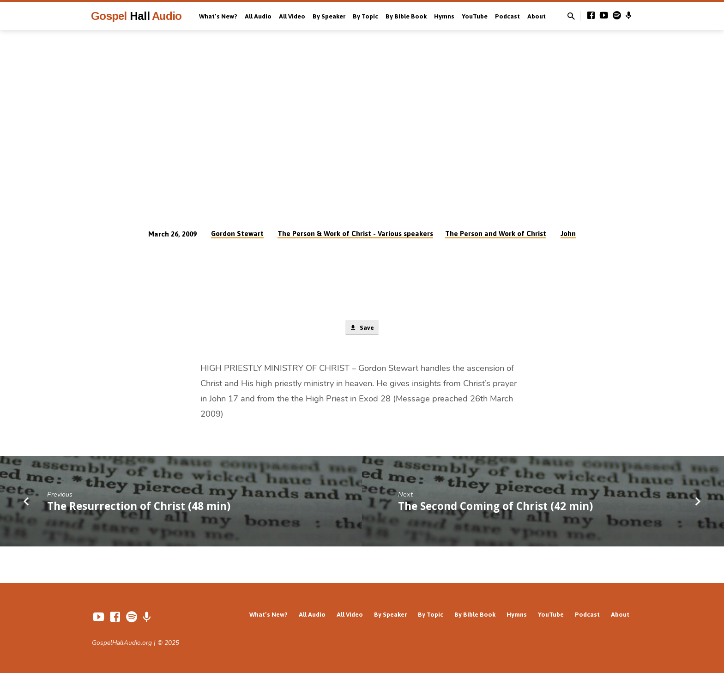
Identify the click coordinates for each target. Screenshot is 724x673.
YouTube (475, 16)
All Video (292, 16)
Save (362, 328)
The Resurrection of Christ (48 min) (138, 507)
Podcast (507, 16)
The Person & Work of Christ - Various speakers (355, 233)
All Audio (258, 16)
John (568, 233)
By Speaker (329, 16)
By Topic (365, 16)
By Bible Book (406, 16)
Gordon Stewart (237, 233)
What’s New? (218, 16)
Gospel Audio (136, 16)
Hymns (444, 16)
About (536, 16)
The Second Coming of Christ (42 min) (495, 507)
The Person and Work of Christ (495, 233)
